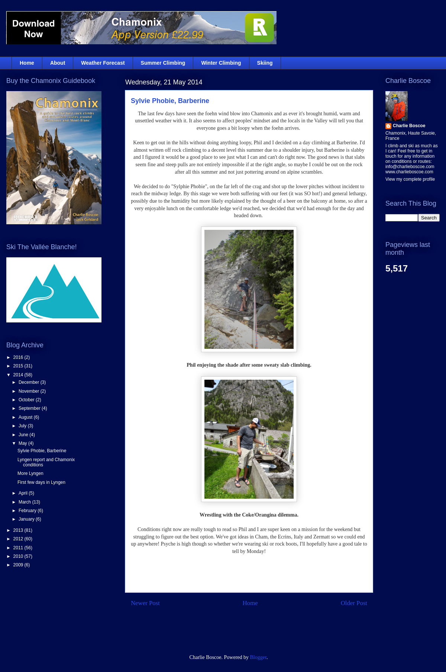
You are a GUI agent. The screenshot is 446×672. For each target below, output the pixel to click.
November (30, 391)
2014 (19, 374)
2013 (19, 530)
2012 (19, 538)
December (30, 382)
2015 (19, 366)
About (57, 63)
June (24, 434)
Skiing (265, 63)
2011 (19, 547)
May (23, 443)
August (26, 417)
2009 (19, 564)
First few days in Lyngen (41, 482)
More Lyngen (30, 473)
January (27, 519)
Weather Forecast (103, 63)
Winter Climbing (221, 63)
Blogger (258, 657)
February (28, 510)
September (30, 408)
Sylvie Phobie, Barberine (170, 101)
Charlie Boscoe (409, 125)
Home (27, 63)
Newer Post (145, 603)
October (27, 399)
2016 (19, 357)
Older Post (354, 603)
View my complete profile (410, 179)
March (25, 502)
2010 (19, 556)
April (24, 493)
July (23, 425)
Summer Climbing (163, 63)
